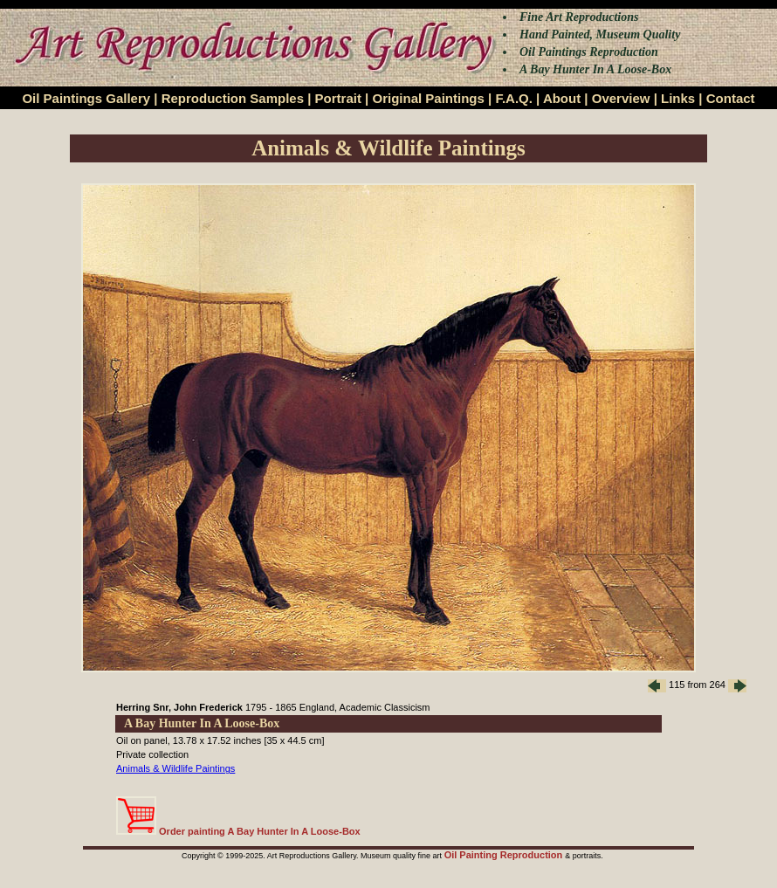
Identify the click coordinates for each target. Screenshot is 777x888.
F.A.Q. (514, 98)
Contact (730, 98)
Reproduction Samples (233, 98)
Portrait (338, 98)
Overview (621, 98)
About (562, 98)
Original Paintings (428, 98)
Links (678, 98)
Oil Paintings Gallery (86, 98)
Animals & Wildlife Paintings (175, 768)
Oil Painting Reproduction (505, 855)
